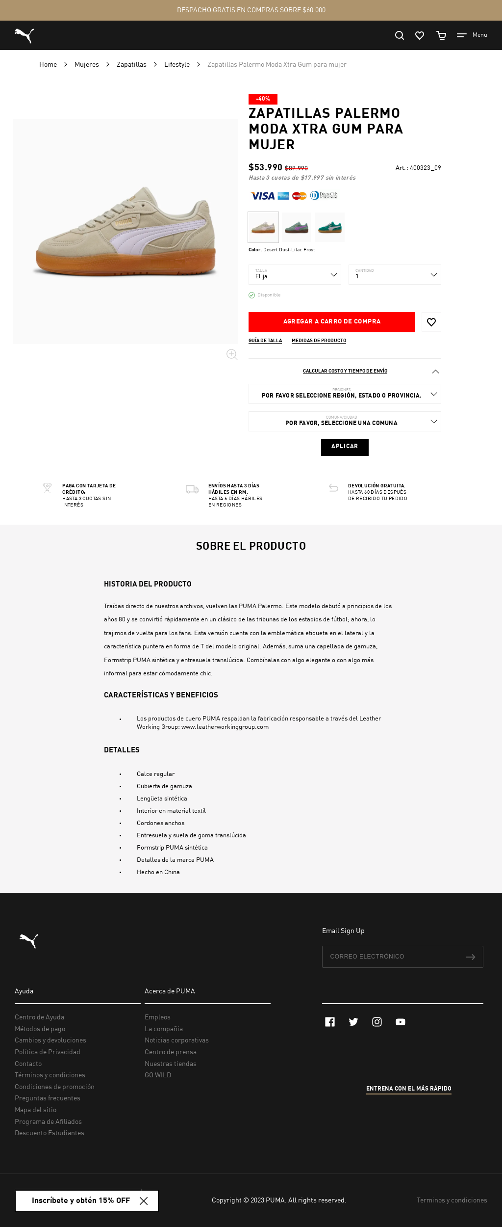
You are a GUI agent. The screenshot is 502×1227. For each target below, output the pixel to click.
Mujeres (87, 64)
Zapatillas (132, 64)
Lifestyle (177, 64)
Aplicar (344, 447)
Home (48, 64)
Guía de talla (265, 340)
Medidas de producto (319, 340)
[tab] (345, 371)
